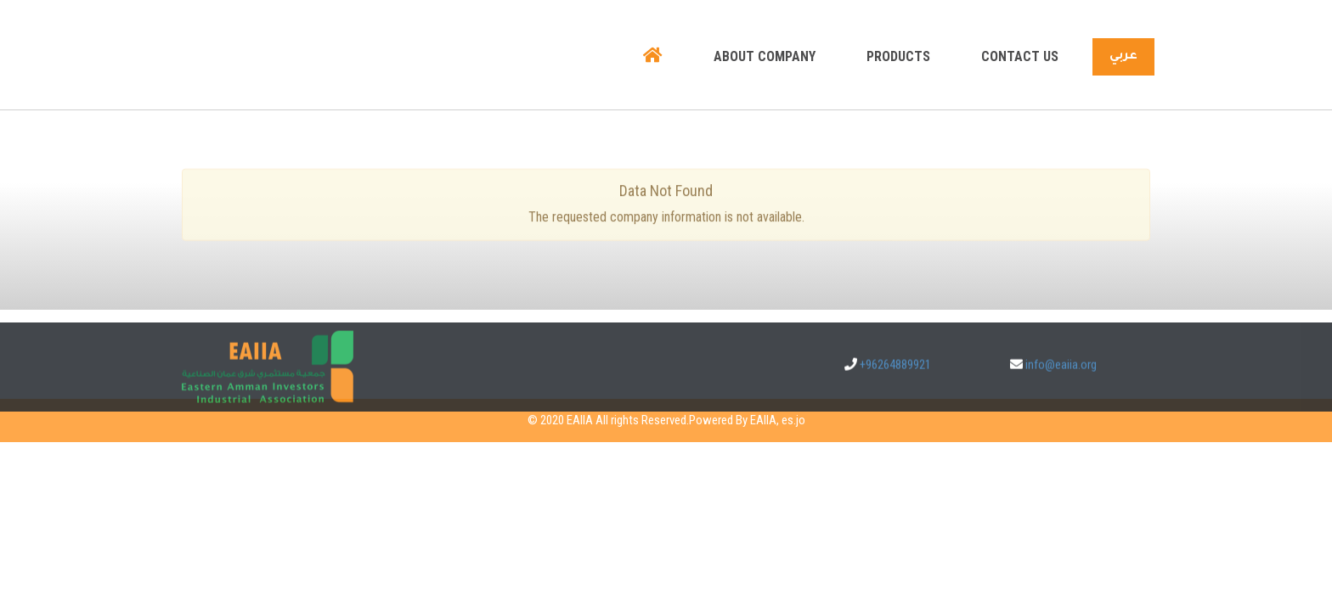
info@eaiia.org (1061, 376)
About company (765, 56)
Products (898, 56)
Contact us (1019, 56)
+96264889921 (895, 376)
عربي (1123, 57)
